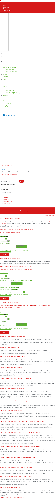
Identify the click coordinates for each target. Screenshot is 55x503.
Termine (5, 74)
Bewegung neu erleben (10, 67)
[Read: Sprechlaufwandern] (21, 160)
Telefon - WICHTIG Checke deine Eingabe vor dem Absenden (15, 280)
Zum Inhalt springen (5, 0)
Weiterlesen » (10, 174)
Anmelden (6, 197)
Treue (5, 81)
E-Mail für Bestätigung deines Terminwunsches (11, 292)
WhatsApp (8, 83)
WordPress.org (7, 203)
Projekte (5, 76)
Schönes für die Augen (11, 71)
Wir (6, 84)
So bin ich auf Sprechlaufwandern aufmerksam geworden (14, 250)
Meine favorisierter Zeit (5, 289)
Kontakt (5, 86)
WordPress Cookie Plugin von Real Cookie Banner (12, 497)
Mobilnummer (3, 243)
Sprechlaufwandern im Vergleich (14, 73)
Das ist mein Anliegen (5, 285)
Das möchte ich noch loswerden (8, 248)
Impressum (27, 213)
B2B (4, 77)
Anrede (2, 235)
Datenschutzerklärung (27, 208)
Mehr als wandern (10, 69)
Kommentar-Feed (7, 201)
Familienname (3, 241)
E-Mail (1, 321)
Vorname (2, 238)
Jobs (4, 79)
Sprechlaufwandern (7, 165)
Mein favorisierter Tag (5, 287)
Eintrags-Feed (6, 199)
